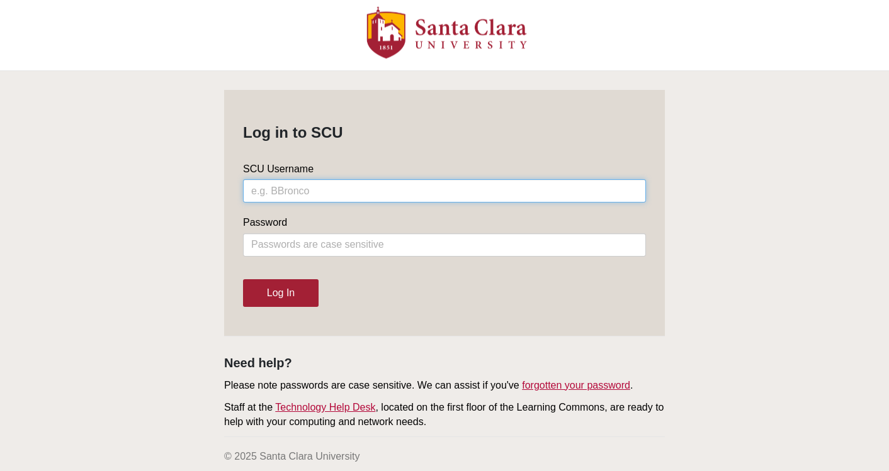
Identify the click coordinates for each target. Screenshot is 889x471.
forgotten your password (576, 385)
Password (265, 222)
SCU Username (278, 168)
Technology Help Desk (325, 407)
